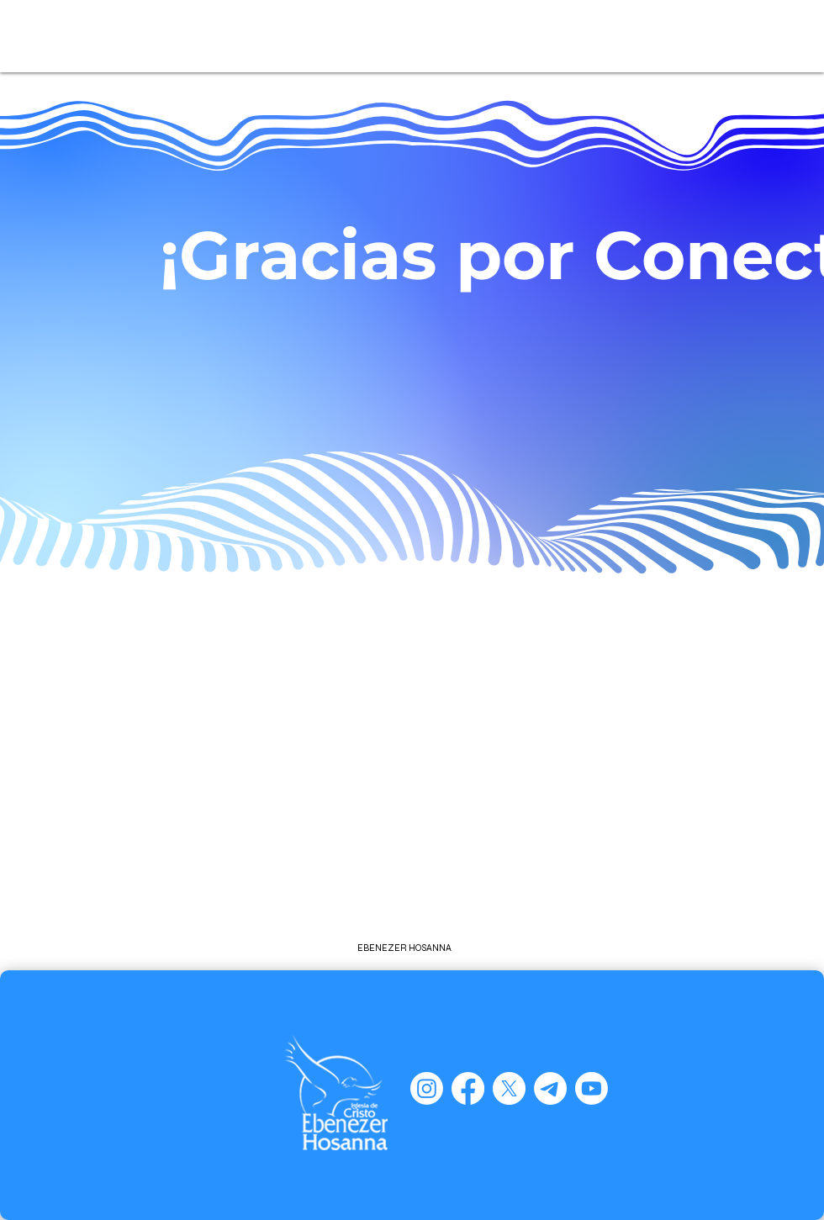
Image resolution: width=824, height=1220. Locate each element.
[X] (509, 1088)
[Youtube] (591, 1088)
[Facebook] (468, 1088)
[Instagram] (426, 1088)
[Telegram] (550, 1088)
